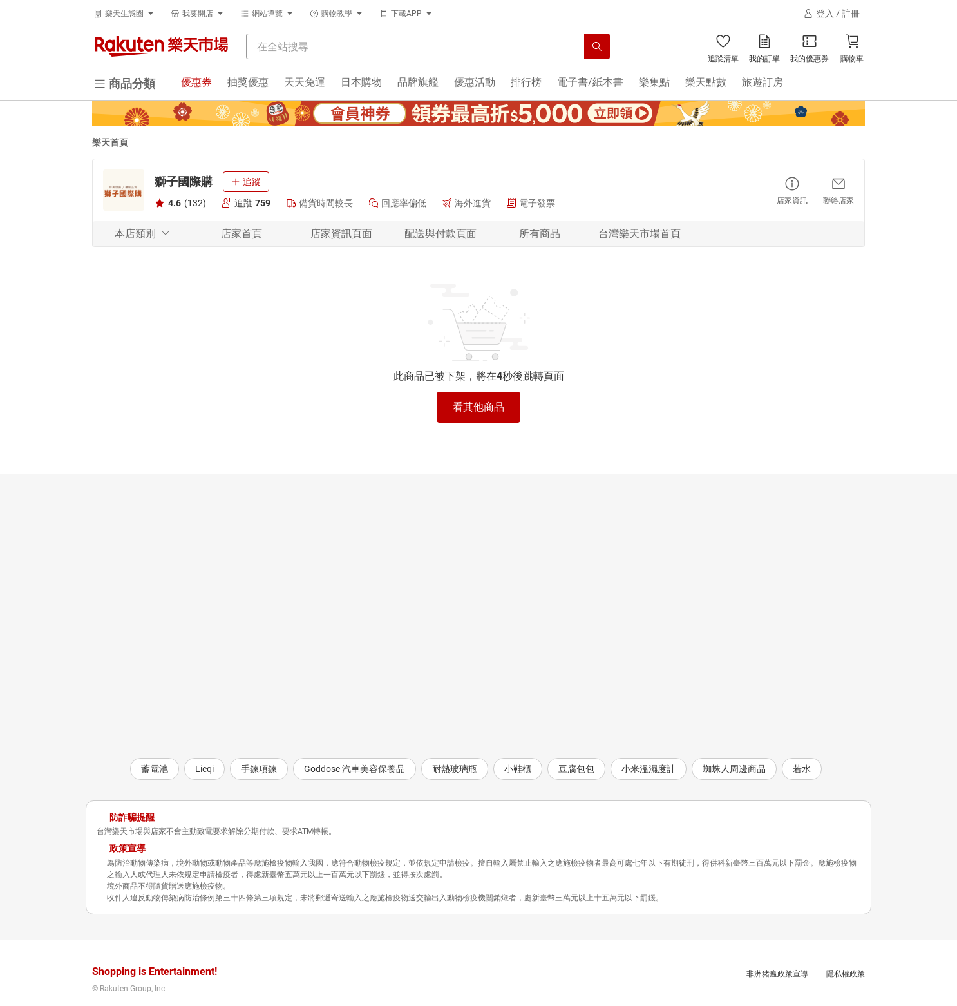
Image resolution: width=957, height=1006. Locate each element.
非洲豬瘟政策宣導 (777, 973)
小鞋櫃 (517, 769)
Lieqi (204, 769)
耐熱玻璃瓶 (454, 769)
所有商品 (539, 233)
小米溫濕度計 (648, 769)
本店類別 (142, 233)
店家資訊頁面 (341, 233)
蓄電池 (154, 769)
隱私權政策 (845, 973)
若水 (802, 769)
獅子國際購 (184, 181)
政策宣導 (127, 848)
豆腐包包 (576, 769)
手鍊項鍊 (259, 769)
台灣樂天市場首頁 (639, 233)
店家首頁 (241, 233)
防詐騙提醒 (132, 817)
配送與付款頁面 (440, 233)
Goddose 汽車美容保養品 (354, 769)
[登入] (831, 13)
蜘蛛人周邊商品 (734, 769)
